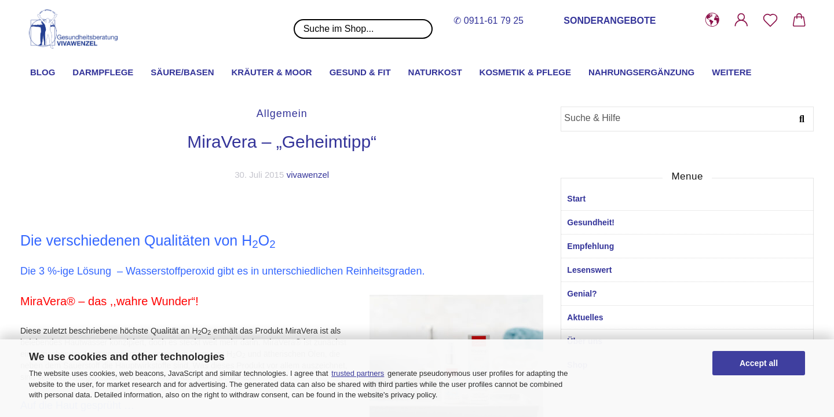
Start (576, 198)
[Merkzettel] (770, 20)
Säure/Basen (182, 72)
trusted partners (357, 373)
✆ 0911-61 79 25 (488, 20)
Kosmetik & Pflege (525, 72)
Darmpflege (102, 72)
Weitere (731, 72)
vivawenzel (308, 175)
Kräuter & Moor (272, 72)
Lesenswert (589, 270)
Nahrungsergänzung (641, 72)
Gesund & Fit (360, 72)
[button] (712, 20)
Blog (42, 72)
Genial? (582, 293)
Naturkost (435, 72)
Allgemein (282, 113)
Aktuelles (585, 317)
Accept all (759, 363)
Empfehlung (590, 246)
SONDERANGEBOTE (610, 20)
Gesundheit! (590, 222)
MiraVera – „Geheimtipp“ (281, 141)
